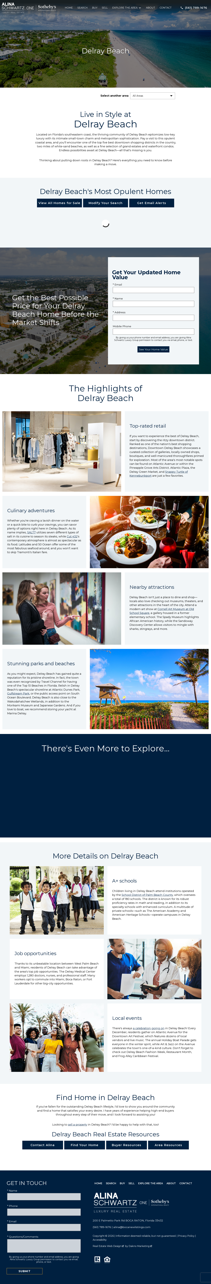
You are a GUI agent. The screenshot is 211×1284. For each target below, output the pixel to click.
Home (69, 8)
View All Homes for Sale (59, 203)
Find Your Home (85, 1145)
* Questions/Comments (22, 1236)
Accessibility (100, 1239)
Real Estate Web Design (108, 1246)
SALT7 (31, 532)
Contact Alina (43, 1145)
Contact (166, 8)
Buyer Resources (126, 1145)
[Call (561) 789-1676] (194, 8)
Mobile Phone (122, 326)
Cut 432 (72, 536)
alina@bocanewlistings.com (132, 1227)
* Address (119, 312)
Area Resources (168, 1145)
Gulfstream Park (18, 693)
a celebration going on (148, 1028)
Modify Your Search (106, 203)
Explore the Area (150, 1183)
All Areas (138, 95)
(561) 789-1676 (102, 1227)
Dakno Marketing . (140, 1246)
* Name (118, 298)
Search (82, 8)
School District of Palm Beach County (147, 895)
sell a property (77, 1124)
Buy (94, 8)
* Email (117, 284)
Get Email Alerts (151, 203)
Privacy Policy (186, 1235)
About (150, 8)
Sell (105, 8)
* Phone (12, 1205)
